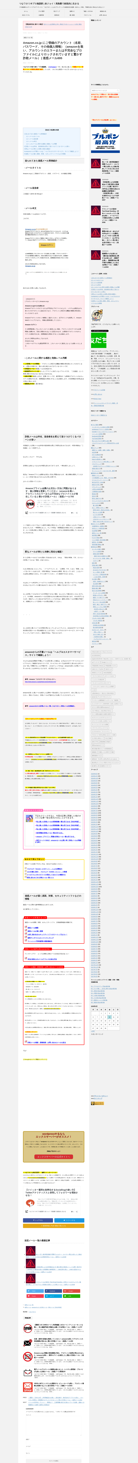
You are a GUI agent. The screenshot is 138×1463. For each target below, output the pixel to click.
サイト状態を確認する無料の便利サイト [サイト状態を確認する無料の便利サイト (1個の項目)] (103, 714)
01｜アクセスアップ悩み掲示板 (100, 986)
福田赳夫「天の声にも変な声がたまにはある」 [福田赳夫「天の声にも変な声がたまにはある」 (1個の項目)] (105, 759)
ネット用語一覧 (97, 572)
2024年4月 (94, 790)
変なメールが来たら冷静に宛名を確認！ (37, 149)
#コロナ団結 (95, 537)
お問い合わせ (103, 15)
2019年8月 (94, 919)
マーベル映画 (97, 551)
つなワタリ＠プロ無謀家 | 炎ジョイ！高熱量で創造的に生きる (49, 3)
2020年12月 (94, 882)
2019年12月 (94, 909)
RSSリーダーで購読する (99, 415)
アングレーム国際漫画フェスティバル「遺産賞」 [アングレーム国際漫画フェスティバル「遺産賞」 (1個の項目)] (105, 700)
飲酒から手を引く (98, 595)
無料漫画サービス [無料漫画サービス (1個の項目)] (97, 755)
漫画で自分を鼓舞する (100, 556)
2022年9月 (94, 833)
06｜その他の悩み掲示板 (98, 998)
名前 (27, 1439)
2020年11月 (94, 884)
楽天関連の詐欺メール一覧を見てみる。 (50, 833)
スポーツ (95, 560)
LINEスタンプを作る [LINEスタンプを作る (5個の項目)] (97, 669)
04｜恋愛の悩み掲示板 (98, 993)
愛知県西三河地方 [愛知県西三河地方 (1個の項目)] (105, 741)
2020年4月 (94, 900)
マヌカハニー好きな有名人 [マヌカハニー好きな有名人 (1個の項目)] (99, 735)
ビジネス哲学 (97, 514)
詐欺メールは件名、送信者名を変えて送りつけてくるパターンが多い (47, 146)
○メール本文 (31, 141)
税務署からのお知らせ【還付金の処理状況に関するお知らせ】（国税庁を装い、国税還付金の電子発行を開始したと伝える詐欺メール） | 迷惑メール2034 (110, 260)
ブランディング (96, 487)
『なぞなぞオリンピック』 (101, 639)
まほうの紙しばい (98, 634)
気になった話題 (97, 512)
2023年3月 (94, 820)
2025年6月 (94, 774)
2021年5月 (94, 870)
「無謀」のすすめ (88, 11)
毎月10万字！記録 (97, 482)
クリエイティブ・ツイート (100, 480)
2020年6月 (94, 896)
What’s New (97, 399)
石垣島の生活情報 (98, 625)
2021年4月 (94, 873)
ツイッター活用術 (97, 434)
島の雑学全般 (97, 627)
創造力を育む (96, 484)
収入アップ (57, 11)
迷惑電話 (94, 535)
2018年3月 (94, 958)
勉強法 (94, 494)
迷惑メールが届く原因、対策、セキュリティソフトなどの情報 (45, 154)
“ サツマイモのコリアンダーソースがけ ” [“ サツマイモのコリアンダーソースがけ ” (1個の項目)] (103, 676)
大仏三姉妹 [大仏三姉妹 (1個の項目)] (108, 738)
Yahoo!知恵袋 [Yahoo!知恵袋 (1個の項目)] (107, 672)
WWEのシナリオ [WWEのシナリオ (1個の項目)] (96, 672)
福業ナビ (72, 11)
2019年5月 (94, 926)
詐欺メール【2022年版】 (55, 1307)
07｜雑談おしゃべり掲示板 (99, 1000)
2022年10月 (94, 831)
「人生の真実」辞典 (99, 577)
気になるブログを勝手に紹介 (100, 441)
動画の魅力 (95, 588)
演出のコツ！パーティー (100, 600)
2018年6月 (94, 951)
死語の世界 (96, 567)
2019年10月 (94, 914)
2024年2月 (94, 794)
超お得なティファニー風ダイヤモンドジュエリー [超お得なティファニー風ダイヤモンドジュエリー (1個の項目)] (105, 762)
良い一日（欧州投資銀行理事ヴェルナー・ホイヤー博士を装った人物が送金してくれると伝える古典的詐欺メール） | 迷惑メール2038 (110, 167)
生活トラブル (26, 15)
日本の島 (94, 623)
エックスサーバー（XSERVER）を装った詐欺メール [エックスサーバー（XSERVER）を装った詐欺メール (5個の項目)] (107, 703)
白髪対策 (41, 15)
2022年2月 (94, 850)
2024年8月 (94, 783)
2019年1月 (94, 935)
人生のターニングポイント (101, 519)
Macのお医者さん (97, 459)
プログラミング (96, 464)
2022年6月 (94, 840)
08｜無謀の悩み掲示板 (98, 1002)
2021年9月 (94, 861)
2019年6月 (94, 923)
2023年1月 (94, 824)
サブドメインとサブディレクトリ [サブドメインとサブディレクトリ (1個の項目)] (101, 717)
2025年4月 (94, 776)
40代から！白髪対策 (98, 528)
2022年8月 (94, 836)
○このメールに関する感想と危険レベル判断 (41, 144)
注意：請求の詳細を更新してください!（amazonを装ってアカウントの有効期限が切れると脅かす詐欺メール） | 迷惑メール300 (58, 1340)
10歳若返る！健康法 (98, 526)
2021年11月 (94, 856)
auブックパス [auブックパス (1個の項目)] (95, 662)
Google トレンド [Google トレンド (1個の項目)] (106, 662)
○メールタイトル (33, 136)
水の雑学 (95, 583)
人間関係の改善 (96, 491)
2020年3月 (94, 903)
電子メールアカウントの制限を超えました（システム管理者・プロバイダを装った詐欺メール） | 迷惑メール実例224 (58, 1370)
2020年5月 (94, 898)
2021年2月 (94, 877)
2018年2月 (94, 960)
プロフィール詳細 (99, 390)
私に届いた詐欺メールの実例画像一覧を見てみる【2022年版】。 (58, 821)
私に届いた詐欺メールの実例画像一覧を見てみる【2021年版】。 (58, 825)
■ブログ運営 (95, 425)
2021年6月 (94, 868)
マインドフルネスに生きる (100, 501)
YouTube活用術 (96, 438)
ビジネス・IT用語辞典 (99, 574)
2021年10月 (94, 859)
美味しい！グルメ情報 (99, 607)
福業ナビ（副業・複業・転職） (101, 450)
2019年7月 (94, 921)
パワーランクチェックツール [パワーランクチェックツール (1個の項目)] (100, 728)
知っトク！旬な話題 (99, 602)
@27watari (52, 67)
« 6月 (93, 1031)
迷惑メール (28, 1307)
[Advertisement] (53, 100)
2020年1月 (94, 907)
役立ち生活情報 (96, 590)
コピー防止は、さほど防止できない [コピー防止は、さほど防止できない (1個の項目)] (102, 710)
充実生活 (56, 15)
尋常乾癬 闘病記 (97, 544)
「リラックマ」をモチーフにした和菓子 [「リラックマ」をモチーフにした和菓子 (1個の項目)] (103, 686)
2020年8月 (94, 891)
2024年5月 (94, 787)
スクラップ (95, 643)
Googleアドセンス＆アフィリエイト (103, 431)
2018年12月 (94, 937)
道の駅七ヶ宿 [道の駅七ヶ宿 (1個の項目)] (95, 766)
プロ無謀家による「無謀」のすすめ (102, 478)
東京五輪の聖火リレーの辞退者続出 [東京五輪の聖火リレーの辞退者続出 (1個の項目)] (102, 748)
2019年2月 (94, 933)
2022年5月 (94, 843)
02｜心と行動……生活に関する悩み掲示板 (104, 988)
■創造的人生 (95, 473)
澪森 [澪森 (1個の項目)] (112, 752)
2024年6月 (94, 785)
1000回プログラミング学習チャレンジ (104, 466)
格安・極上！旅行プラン (100, 604)
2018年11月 (94, 939)
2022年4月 (94, 845)
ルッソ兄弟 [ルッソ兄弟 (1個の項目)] (112, 735)
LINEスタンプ (96, 457)
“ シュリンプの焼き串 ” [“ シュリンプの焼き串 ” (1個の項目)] (98, 679)
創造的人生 (103, 11)
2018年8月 (94, 946)
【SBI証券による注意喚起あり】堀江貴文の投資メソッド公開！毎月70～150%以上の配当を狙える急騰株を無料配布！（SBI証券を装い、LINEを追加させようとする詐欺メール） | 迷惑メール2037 (53, 1269)
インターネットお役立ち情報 (100, 427)
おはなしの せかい (98, 630)
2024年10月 (94, 778)
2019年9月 (94, 916)
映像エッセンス (96, 475)
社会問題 (94, 531)
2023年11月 (94, 801)
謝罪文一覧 (95, 542)
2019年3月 (94, 930)
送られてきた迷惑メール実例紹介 (35, 134)
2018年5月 (94, 953)
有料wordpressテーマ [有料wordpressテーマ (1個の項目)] (98, 745)
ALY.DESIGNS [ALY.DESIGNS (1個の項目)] (96, 655)
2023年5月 (94, 815)
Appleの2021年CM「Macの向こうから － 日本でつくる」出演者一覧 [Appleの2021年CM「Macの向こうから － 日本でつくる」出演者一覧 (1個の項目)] (111, 659)
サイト (28, 1453)
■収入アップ (95, 448)
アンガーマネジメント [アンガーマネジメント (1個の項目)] (104, 697)
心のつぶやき (96, 503)
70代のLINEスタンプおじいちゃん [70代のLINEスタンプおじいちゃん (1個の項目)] (101, 652)
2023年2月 (94, 822)
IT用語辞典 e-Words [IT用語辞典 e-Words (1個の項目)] (97, 665)
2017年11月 (94, 967)
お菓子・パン (98, 611)
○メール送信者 (32, 139)
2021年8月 (94, 863)
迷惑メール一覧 (31, 1240)
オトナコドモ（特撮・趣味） (101, 558)
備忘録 (94, 641)
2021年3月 (94, 875)
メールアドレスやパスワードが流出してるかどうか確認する (46, 874)
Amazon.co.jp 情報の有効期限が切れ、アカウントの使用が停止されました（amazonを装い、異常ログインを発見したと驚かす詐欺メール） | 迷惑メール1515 (59, 1355)
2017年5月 (94, 974)
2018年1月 (94, 962)
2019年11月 (94, 912)
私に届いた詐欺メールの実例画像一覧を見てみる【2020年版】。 (58, 829)
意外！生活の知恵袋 (99, 613)
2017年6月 (94, 972)
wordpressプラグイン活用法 (100, 429)
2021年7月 (94, 866)
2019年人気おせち (99, 609)
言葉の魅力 (95, 565)
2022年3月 (94, 847)
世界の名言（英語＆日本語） (101, 510)
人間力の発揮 (96, 489)
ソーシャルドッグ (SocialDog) (37, 1177)
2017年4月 (94, 976)
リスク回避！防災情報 (98, 540)
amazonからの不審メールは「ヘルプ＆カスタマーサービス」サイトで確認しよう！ (51, 151)
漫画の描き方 (96, 468)
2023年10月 (94, 804)
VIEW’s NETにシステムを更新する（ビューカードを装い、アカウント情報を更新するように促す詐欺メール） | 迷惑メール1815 (59, 1384)
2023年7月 (94, 810)
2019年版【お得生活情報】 (101, 616)
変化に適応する (96, 498)
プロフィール (87, 15)
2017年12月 (94, 965)
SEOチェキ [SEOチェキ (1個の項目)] (109, 669)
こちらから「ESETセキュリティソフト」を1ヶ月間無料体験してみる (55, 776)
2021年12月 (94, 854)
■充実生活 (94, 547)
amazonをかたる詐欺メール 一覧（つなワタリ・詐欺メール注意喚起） (52, 706)
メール (28, 1446)
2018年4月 (94, 956)
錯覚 (93, 563)
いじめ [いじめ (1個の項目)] (94, 690)
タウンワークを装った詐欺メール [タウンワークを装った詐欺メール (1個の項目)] (101, 721)
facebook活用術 (96, 436)
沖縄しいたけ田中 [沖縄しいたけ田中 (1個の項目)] (104, 752)
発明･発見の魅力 (97, 586)
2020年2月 (94, 905)
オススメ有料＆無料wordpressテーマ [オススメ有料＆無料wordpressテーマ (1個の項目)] (102, 707)
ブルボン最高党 (97, 620)
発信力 (94, 496)
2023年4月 (94, 817)
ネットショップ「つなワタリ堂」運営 (103, 471)
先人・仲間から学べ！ (98, 507)
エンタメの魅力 (96, 549)
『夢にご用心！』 (98, 632)
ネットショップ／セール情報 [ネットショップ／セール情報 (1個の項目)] (100, 724)
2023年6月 (94, 813)
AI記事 (94, 452)
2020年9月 (94, 889)
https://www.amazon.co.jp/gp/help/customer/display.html (40, 681)
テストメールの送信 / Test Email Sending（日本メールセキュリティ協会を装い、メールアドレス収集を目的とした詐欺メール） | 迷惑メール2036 (110, 215)
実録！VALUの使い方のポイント (103, 521)
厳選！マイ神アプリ (99, 597)
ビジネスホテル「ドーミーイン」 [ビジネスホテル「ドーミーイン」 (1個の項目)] (101, 731)
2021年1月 (94, 880)
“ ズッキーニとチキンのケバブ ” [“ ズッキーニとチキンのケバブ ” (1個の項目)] (101, 683)
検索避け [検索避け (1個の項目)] (94, 752)
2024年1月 (94, 797)
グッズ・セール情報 (99, 593)
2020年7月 (94, 893)
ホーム (26, 11)
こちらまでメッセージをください (52, 1008)
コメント (28, 1415)
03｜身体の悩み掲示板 (98, 991)
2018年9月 (94, 944)
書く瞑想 (72, 15)
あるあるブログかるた (99, 570)
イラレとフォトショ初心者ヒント (102, 461)
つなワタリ (32, 1312)
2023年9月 (94, 806)
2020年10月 (94, 886)
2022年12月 (94, 827)
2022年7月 (94, 838)
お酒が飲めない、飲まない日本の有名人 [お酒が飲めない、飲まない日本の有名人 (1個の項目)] (103, 693)
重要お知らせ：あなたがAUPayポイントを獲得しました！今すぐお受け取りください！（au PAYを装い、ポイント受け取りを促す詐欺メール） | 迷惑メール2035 (110, 238)
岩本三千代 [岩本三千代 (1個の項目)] (95, 741)
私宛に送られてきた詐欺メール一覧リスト (40, 877)
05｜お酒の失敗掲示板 (98, 995)
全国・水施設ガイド (99, 581)
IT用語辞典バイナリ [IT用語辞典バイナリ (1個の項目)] (110, 665)
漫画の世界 (96, 554)
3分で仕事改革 (96, 454)
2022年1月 (94, 852)
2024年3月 (94, 792)
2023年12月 (94, 799)
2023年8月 (94, 808)
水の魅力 (94, 579)
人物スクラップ (97, 517)
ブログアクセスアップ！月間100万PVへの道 (105, 443)
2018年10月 (94, 942)
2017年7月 (94, 969)
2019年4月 (94, 928)
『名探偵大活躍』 (98, 636)
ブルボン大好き (96, 618)
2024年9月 (94, 780)
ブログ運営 (41, 11)
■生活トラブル (95, 524)
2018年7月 (94, 949)
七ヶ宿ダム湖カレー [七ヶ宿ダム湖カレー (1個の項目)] (97, 738)
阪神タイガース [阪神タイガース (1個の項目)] (105, 766)
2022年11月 (94, 829)
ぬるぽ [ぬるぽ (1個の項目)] (94, 697)
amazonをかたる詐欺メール (39, 1307)
